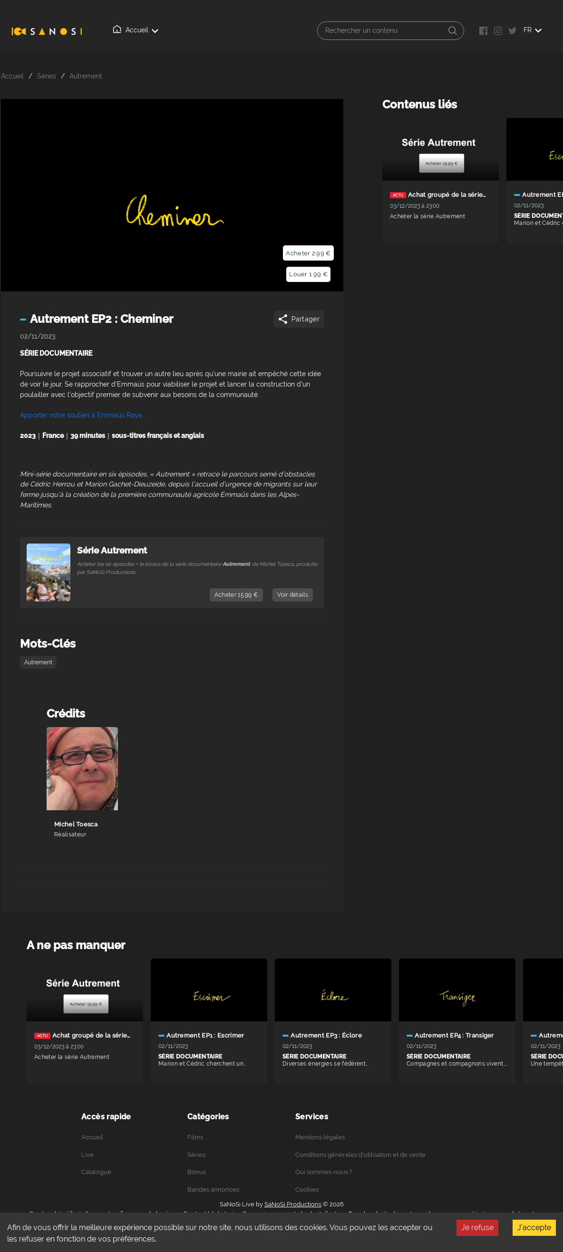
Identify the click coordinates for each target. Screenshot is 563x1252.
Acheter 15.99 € (236, 595)
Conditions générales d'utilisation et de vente (360, 1154)
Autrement (85, 76)
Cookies (307, 1189)
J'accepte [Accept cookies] (534, 1227)
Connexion (331, 30)
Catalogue (201, 30)
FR (544, 30)
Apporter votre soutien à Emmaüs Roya (81, 415)
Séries (46, 76)
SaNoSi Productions (292, 1204)
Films (195, 1137)
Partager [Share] (298, 319)
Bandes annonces (213, 1189)
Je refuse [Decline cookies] (477, 1227)
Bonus (196, 1171)
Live (159, 30)
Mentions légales (320, 1137)
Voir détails (292, 595)
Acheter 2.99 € (308, 253)
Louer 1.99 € (308, 274)
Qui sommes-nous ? (267, 30)
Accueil (121, 30)
